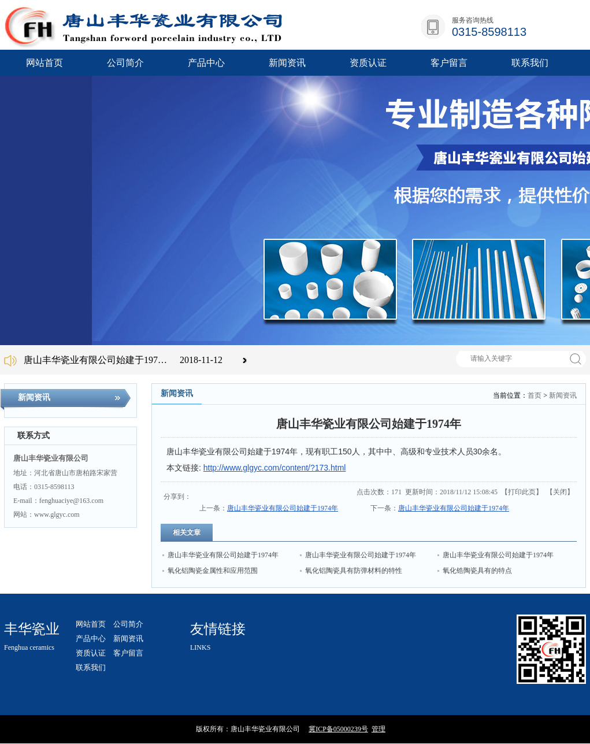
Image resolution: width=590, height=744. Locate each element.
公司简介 (128, 624)
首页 (534, 395)
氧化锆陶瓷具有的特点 (477, 571)
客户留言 (128, 653)
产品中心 (91, 638)
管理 (378, 729)
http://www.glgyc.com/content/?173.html (274, 467)
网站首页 (44, 63)
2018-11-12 (201, 360)
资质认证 (91, 653)
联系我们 (91, 667)
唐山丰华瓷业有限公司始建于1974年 (282, 508)
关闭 (560, 492)
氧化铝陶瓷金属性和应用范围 (213, 571)
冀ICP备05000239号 (338, 729)
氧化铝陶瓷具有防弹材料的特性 (353, 571)
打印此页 (522, 492)
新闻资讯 (563, 395)
